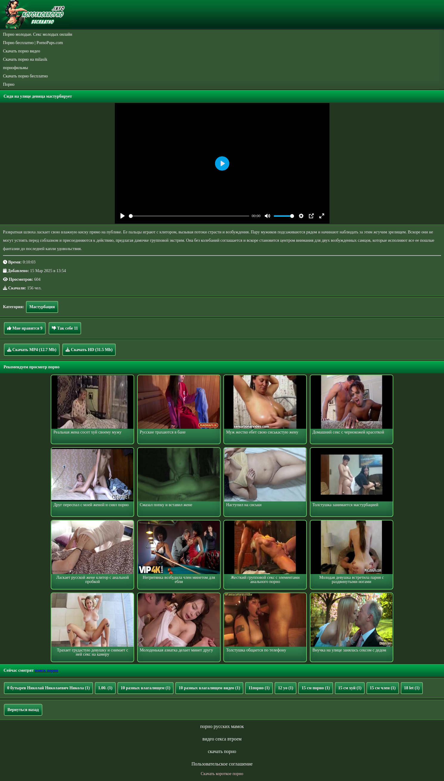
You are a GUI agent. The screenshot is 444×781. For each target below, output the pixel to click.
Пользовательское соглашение (222, 763)
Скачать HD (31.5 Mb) (89, 349)
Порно (9, 84)
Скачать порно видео (21, 51)
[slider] (189, 216)
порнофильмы (15, 68)
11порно (259, 688)
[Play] (122, 216)
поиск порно (46, 670)
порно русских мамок (222, 726)
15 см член (383, 688)
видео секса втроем (222, 738)
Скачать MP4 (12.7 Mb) (31, 349)
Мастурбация (42, 307)
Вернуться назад (23, 709)
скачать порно (222, 751)
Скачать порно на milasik (25, 59)
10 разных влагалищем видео (209, 688)
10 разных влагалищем (145, 688)
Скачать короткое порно (222, 773)
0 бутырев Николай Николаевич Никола (48, 688)
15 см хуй (349, 688)
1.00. (105, 688)
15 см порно (315, 688)
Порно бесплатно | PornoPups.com (33, 42)
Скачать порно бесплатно (25, 76)
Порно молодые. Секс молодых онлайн (37, 34)
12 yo (285, 688)
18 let (412, 688)
